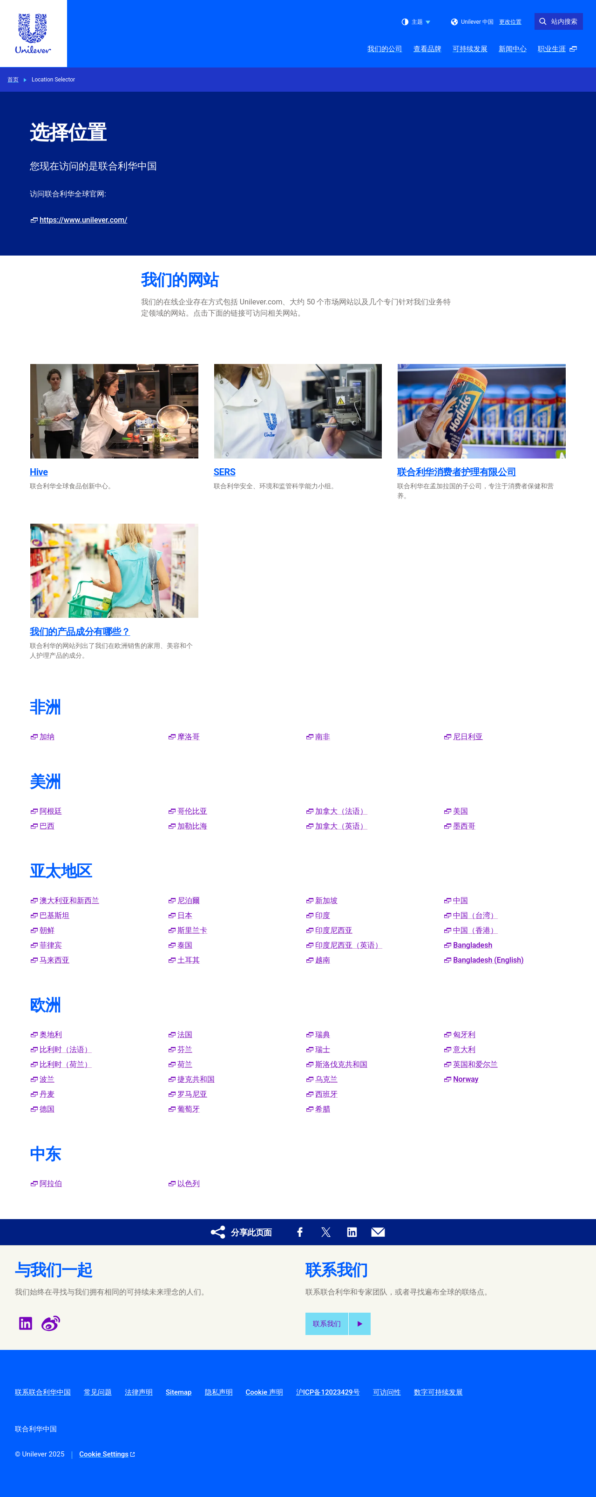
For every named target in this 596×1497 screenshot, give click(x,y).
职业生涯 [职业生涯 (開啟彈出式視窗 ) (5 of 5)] (560, 51)
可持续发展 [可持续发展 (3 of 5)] (470, 49)
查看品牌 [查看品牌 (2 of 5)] (427, 49)
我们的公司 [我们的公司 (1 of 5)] (384, 49)
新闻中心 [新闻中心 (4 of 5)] (513, 49)
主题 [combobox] (415, 22)
